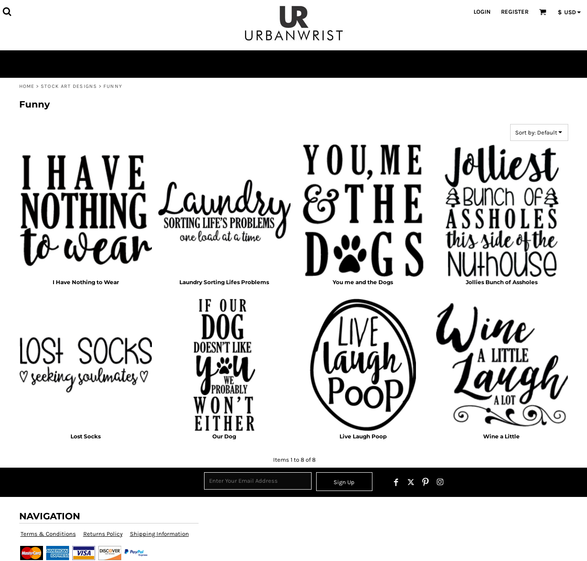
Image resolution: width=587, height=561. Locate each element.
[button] (6, 11)
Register (514, 11)
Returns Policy (103, 533)
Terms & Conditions (48, 533)
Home (26, 86)
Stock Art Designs (69, 86)
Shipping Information (159, 533)
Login (482, 11)
